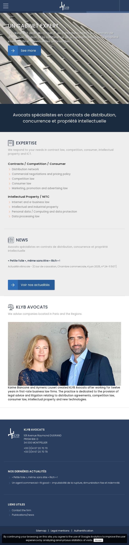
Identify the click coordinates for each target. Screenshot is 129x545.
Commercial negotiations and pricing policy (41, 174)
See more (28, 50)
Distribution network (25, 169)
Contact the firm (21, 510)
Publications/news (23, 515)
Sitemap (41, 530)
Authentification (83, 530)
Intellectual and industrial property (35, 207)
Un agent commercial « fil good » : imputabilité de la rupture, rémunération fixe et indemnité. (66, 482)
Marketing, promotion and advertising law (40, 188)
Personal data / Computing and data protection (44, 212)
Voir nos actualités (35, 285)
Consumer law (21, 183)
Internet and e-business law (30, 202)
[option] (64, 58)
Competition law (23, 179)
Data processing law (25, 216)
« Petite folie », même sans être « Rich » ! (34, 261)
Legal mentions (60, 530)
